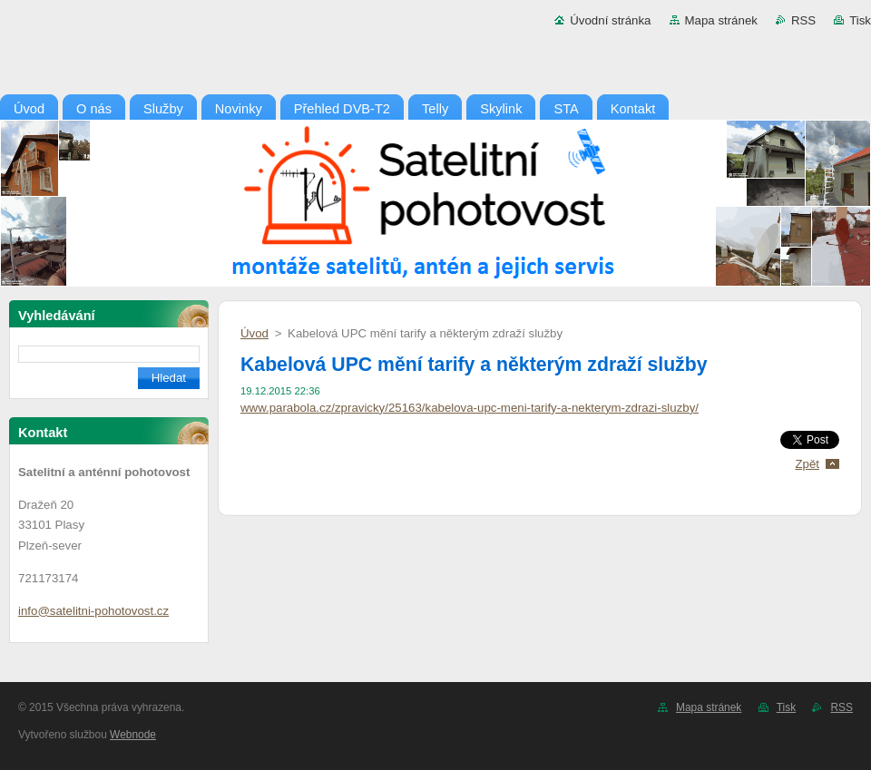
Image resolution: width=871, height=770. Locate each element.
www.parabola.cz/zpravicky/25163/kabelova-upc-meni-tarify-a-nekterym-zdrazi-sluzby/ (469, 407)
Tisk (860, 20)
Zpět (807, 464)
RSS (803, 20)
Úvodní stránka (610, 20)
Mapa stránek (721, 20)
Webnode (133, 734)
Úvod (254, 333)
